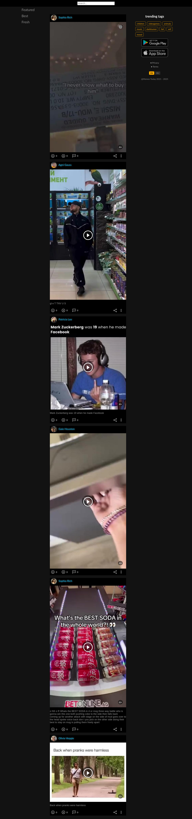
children (140, 23)
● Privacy (154, 62)
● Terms (154, 66)
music (139, 29)
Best (25, 16)
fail (162, 29)
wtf (169, 29)
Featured (28, 10)
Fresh (26, 22)
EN (151, 73)
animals (167, 23)
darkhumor (152, 29)
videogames (154, 23)
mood (139, 34)
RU (157, 73)
